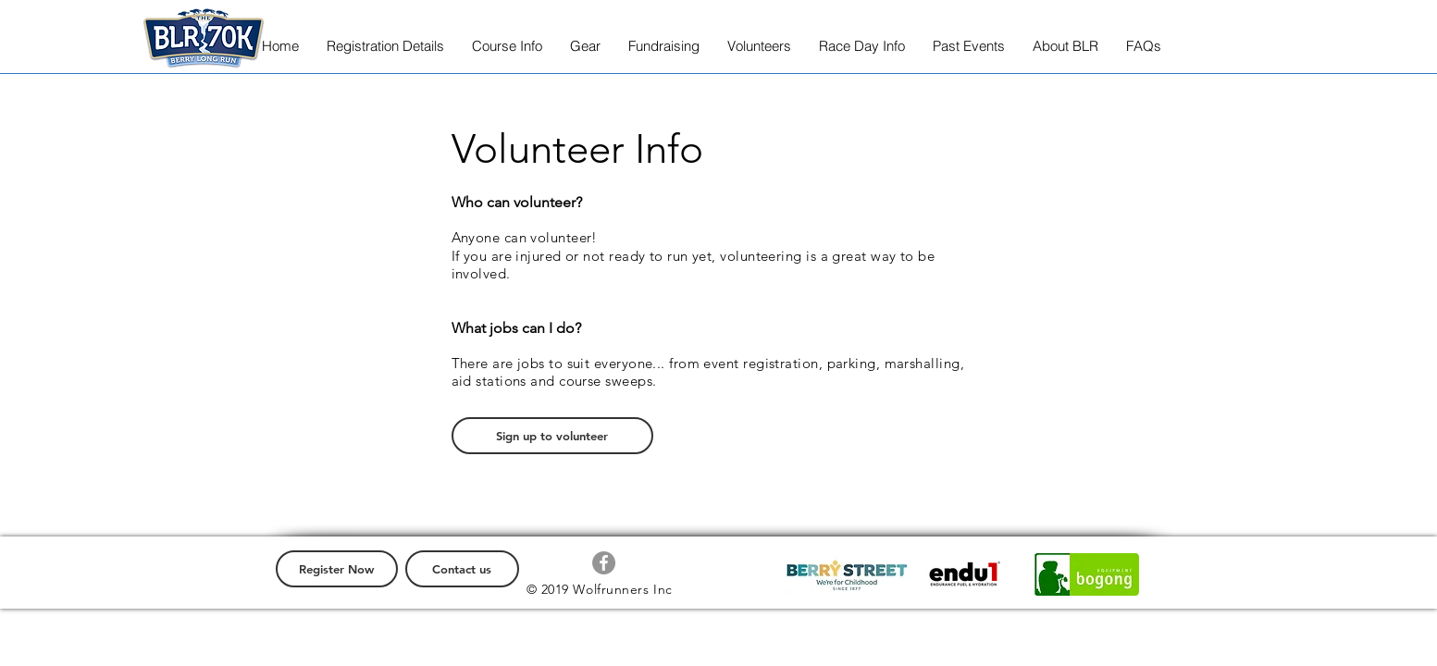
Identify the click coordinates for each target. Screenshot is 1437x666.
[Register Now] (337, 568)
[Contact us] (462, 568)
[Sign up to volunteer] (552, 435)
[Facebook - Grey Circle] (603, 562)
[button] (385, 45)
